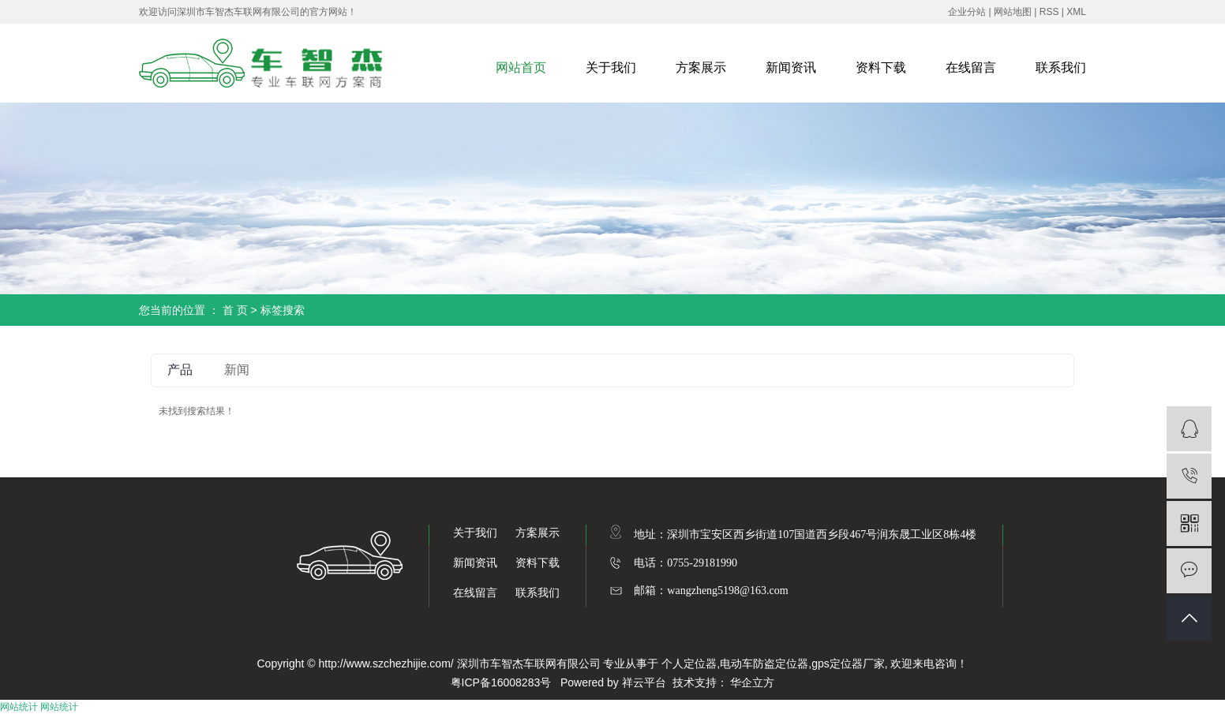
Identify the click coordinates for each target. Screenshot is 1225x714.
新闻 (236, 369)
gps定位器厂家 (848, 663)
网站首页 (521, 67)
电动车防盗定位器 (764, 663)
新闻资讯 (791, 67)
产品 (180, 369)
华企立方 (752, 682)
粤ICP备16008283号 (501, 682)
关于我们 (611, 67)
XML (1076, 11)
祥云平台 (644, 682)
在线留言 (971, 67)
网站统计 (19, 706)
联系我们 (1061, 67)
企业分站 (967, 11)
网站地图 (1013, 11)
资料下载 (881, 67)
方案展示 (701, 67)
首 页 (235, 310)
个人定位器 (689, 663)
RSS (1049, 11)
